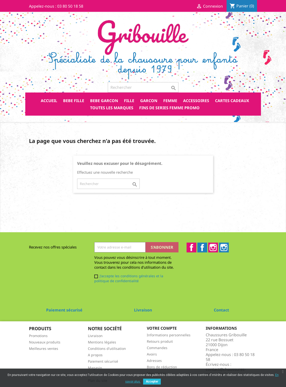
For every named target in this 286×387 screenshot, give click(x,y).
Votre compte (162, 328)
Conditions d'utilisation (107, 348)
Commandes (157, 347)
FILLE (129, 100)
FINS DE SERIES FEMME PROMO (169, 107)
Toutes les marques (111, 107)
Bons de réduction (162, 367)
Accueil (49, 100)
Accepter (152, 381)
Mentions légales (102, 342)
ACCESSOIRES (196, 100)
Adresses (154, 360)
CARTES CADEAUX (232, 100)
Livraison (95, 335)
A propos (95, 355)
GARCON (148, 100)
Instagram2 (224, 247)
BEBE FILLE (73, 100)
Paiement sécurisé (103, 361)
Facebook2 (202, 247)
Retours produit (160, 341)
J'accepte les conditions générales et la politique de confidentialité (128, 278)
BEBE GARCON (104, 100)
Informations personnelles (169, 335)
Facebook (191, 247)
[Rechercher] (143, 87)
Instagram (213, 247)
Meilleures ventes (43, 348)
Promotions (38, 335)
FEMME (170, 100)
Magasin (95, 367)
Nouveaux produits (44, 342)
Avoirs (152, 354)
